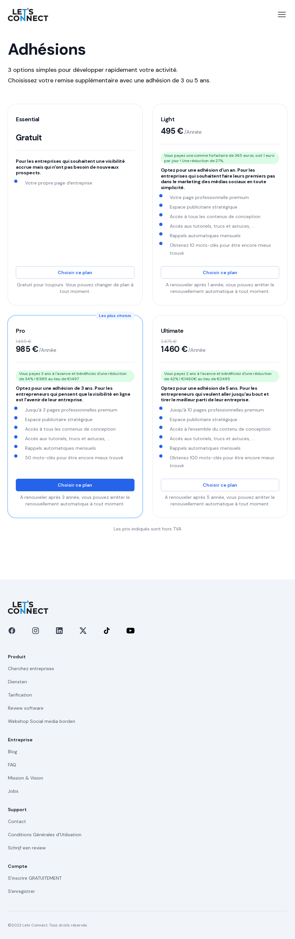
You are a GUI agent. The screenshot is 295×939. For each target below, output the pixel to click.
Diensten (17, 682)
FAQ (12, 765)
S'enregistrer (21, 891)
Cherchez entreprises (31, 668)
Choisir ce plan (75, 272)
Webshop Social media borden (41, 721)
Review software (26, 708)
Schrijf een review (27, 848)
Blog (12, 751)
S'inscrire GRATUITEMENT (35, 878)
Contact (17, 821)
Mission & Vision (25, 778)
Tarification (20, 695)
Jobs (13, 791)
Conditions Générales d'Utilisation (44, 835)
